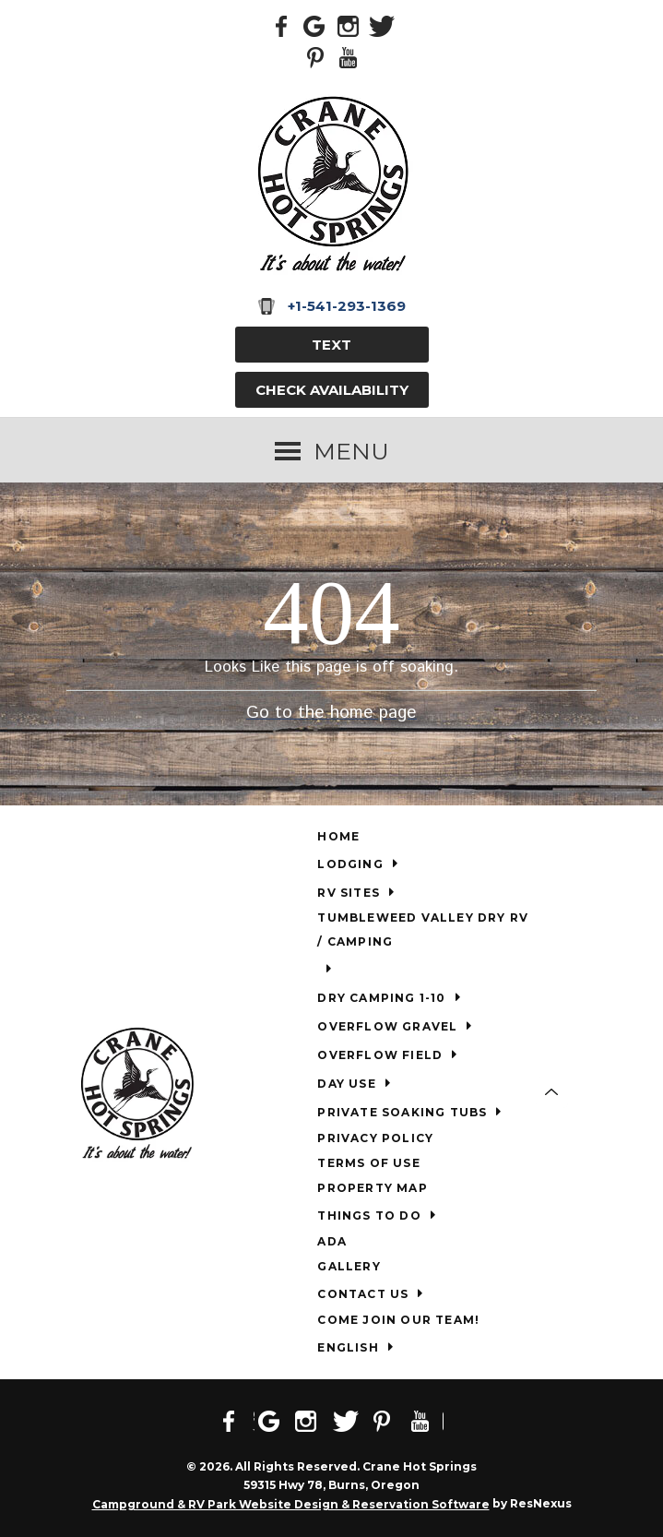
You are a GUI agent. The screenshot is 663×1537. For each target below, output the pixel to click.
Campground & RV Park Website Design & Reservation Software (291, 1504)
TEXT (331, 344)
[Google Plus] (315, 25)
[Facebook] (282, 25)
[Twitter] (382, 25)
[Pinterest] (315, 56)
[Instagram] (348, 25)
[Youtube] (348, 56)
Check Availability (331, 390)
